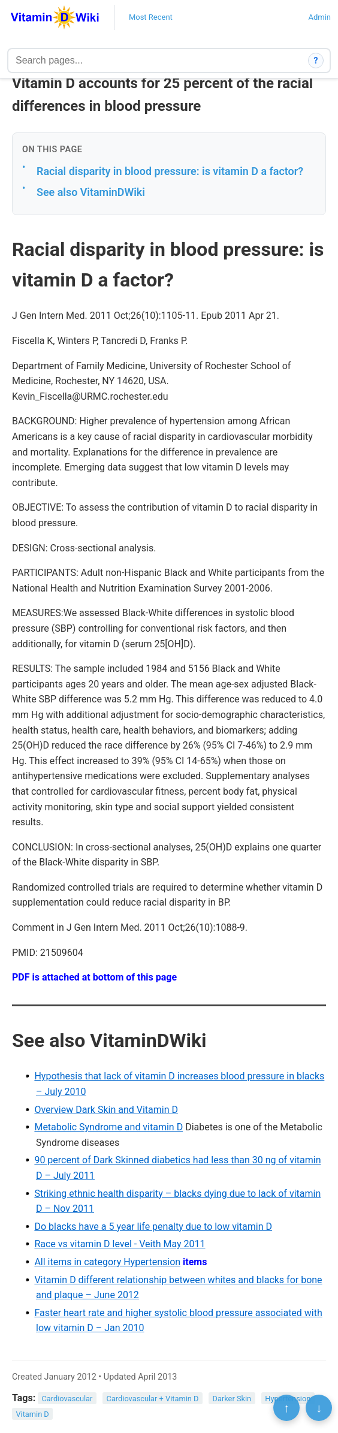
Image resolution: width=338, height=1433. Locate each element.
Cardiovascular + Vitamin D (153, 1398)
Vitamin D (32, 1413)
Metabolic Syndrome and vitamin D (108, 1127)
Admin (319, 17)
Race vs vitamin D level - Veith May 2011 (119, 1244)
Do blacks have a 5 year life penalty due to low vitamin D (153, 1226)
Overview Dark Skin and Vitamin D (106, 1109)
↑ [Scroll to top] (286, 1407)
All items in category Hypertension (107, 1262)
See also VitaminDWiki (91, 192)
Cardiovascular (67, 1398)
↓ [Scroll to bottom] (319, 1407)
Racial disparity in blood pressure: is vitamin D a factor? (170, 171)
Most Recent (151, 17)
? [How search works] (316, 60)
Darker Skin (232, 1398)
